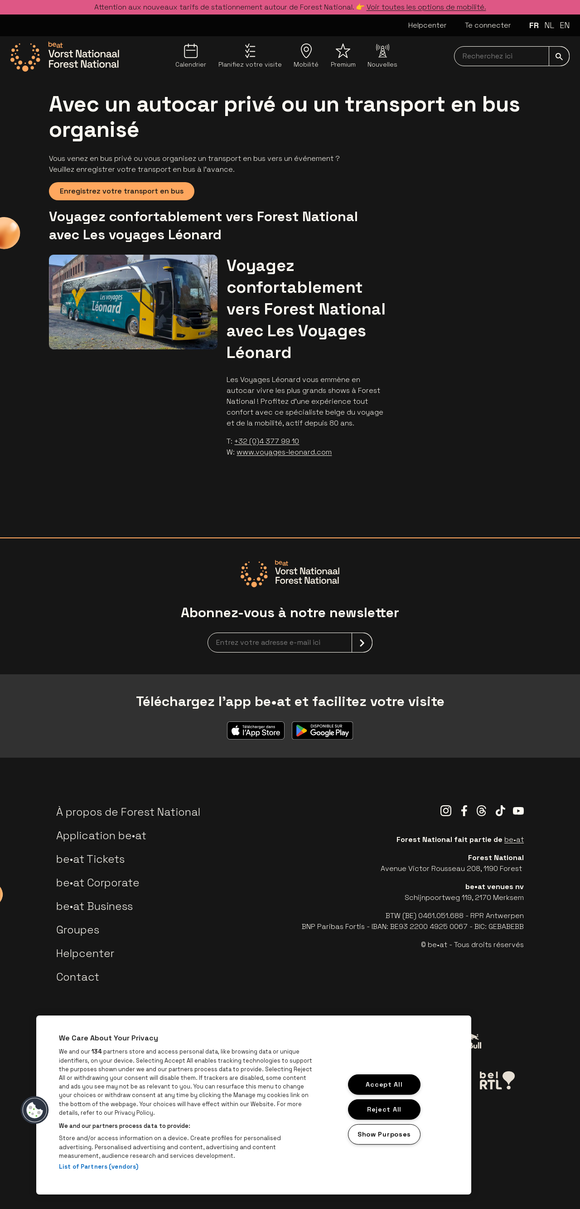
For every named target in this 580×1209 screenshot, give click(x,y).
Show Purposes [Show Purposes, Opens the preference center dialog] (384, 1134)
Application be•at (101, 835)
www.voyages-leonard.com (284, 452)
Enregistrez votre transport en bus (122, 191)
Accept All (384, 1084)
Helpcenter (427, 25)
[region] (253, 1105)
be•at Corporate (98, 882)
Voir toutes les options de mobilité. (426, 7)
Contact (77, 977)
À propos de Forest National (128, 812)
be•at (514, 839)
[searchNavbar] (512, 56)
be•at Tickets (90, 859)
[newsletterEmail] (290, 643)
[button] (34, 1110)
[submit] (559, 56)
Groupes (77, 930)
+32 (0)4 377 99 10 (266, 441)
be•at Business (94, 906)
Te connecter (488, 25)
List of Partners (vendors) (98, 1166)
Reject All (384, 1109)
